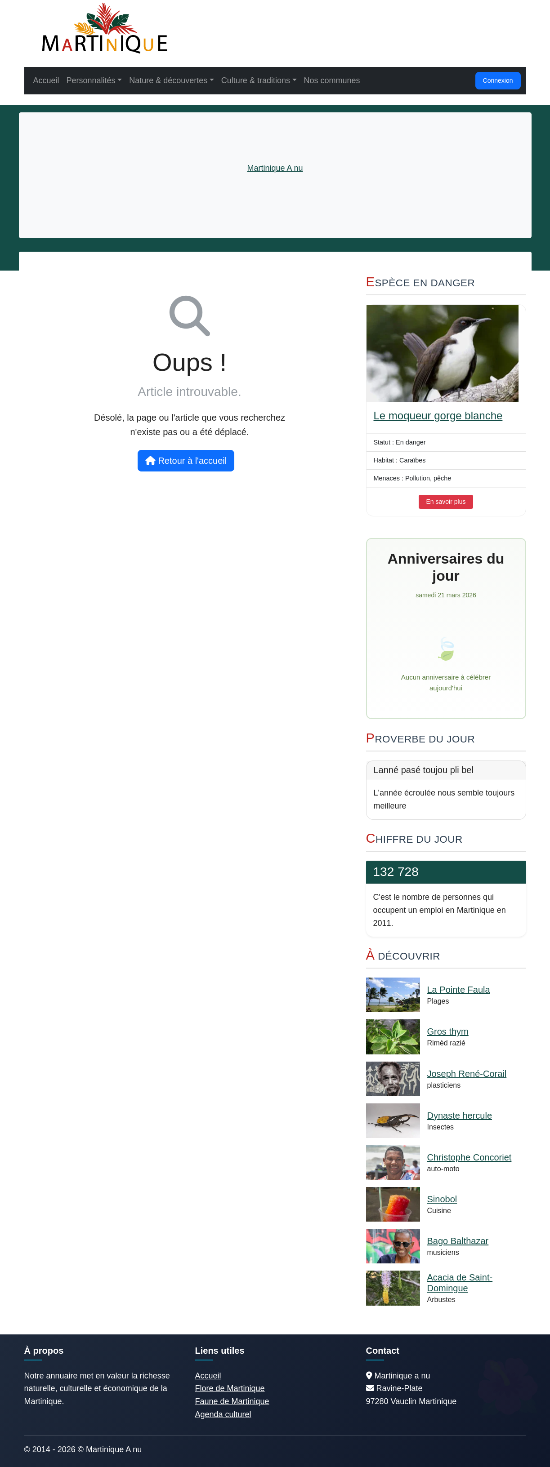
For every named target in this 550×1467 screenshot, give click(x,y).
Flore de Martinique (230, 1388)
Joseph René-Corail (467, 1074)
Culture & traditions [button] (255, 80)
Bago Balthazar (458, 1241)
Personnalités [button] (91, 80)
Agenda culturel (223, 1414)
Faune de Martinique (232, 1401)
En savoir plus (446, 501)
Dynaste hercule (459, 1115)
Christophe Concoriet (469, 1157)
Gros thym (448, 1031)
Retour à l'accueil (186, 461)
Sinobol (442, 1199)
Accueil (46, 80)
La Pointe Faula (458, 990)
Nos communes (332, 80)
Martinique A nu (275, 168)
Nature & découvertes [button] (168, 80)
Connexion (498, 80)
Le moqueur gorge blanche (438, 415)
